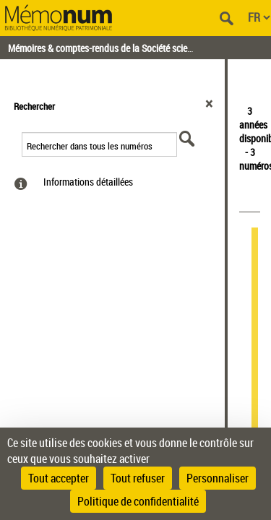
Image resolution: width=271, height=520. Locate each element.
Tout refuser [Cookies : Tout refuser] (138, 478)
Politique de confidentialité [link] (138, 501)
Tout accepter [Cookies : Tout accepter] (58, 478)
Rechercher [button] (34, 106)
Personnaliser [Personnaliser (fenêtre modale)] (217, 478)
